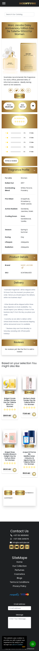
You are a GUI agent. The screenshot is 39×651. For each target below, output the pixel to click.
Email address (19, 604)
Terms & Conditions (19, 582)
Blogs (19, 578)
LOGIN (8, 493)
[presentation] (19, 634)
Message (19, 615)
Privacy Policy (19, 586)
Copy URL (19, 96)
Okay (23, 647)
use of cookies (17, 645)
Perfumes (19, 570)
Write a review (11, 161)
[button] (4, 56)
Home (19, 562)
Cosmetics (19, 574)
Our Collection (19, 566)
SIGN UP (20, 493)
